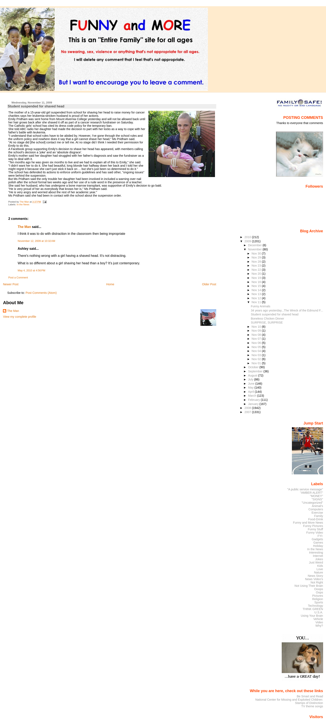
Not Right (317, 582)
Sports (318, 602)
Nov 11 (257, 302)
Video (319, 622)
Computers (315, 509)
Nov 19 (257, 277)
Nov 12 (257, 298)
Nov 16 (257, 282)
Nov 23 (257, 265)
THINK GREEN (313, 609)
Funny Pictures (313, 526)
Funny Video (314, 532)
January (253, 404)
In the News (23, 204)
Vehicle (318, 619)
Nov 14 (257, 290)
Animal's (317, 506)
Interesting (316, 552)
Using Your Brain (312, 615)
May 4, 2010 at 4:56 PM (31, 270)
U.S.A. (318, 612)
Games (318, 542)
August (253, 375)
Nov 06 (257, 343)
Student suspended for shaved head (274, 314)
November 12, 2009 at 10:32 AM (36, 241)
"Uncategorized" (312, 502)
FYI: (320, 536)
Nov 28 (257, 261)
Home (110, 284)
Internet (318, 555)
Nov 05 (257, 347)
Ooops (318, 589)
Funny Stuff (315, 529)
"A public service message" (305, 489)
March (252, 395)
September (255, 371)
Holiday (318, 546)
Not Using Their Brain (309, 585)
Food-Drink (315, 519)
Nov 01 (257, 363)
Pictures (317, 595)
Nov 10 (257, 326)
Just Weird (316, 562)
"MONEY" (316, 496)
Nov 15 (257, 286)
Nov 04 (257, 351)
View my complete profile (19, 316)
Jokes (319, 559)
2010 (248, 237)
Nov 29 (257, 257)
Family (318, 516)
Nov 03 (257, 355)
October (253, 367)
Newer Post (10, 284)
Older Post (209, 284)
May (251, 387)
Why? (319, 625)
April (251, 391)
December (255, 245)
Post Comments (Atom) (41, 292)
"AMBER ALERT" (311, 492)
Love (319, 569)
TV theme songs (312, 706)
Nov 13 (257, 294)
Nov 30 (257, 253)
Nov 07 (257, 338)
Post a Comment (18, 277)
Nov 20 (257, 273)
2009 (248, 241)
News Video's (314, 579)
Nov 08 (257, 334)
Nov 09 (257, 330)
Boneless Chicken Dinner (267, 318)
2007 (248, 412)
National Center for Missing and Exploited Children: (289, 699)
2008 (248, 408)
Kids (320, 565)
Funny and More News (308, 522)
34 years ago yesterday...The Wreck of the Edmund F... (287, 310)
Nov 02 (257, 359)
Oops (319, 592)
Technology (315, 605)
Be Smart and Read (310, 696)
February (254, 399)
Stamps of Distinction (309, 703)
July (251, 379)
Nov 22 (257, 269)
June (251, 383)
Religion (317, 599)
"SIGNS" (317, 499)
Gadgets (317, 539)
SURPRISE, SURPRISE (267, 322)
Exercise (317, 512)
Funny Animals (260, 306)
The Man (24, 227)
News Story (315, 575)
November (255, 249)
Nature (318, 572)
